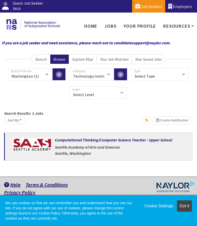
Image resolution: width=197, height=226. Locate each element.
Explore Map (82, 59)
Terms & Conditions (47, 184)
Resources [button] (176, 26)
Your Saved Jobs (148, 59)
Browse (59, 59)
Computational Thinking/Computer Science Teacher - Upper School (113, 139)
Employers (180, 6)
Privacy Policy (19, 192)
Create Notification (172, 120)
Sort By (13, 120)
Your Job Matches (114, 59)
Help (12, 184)
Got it (184, 206)
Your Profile (140, 26)
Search (41, 59)
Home (90, 26)
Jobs (110, 26)
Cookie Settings (158, 206)
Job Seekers (148, 6)
